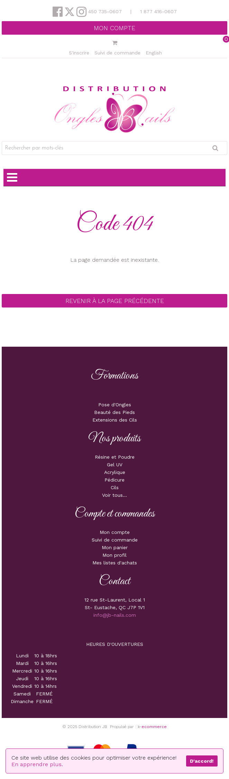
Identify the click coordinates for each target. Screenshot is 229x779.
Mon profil (114, 555)
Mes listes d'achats (114, 562)
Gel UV (114, 464)
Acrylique (114, 472)
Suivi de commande (117, 52)
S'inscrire (79, 52)
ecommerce (154, 726)
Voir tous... (114, 495)
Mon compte (114, 28)
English (154, 52)
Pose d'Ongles (114, 404)
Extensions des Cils (114, 420)
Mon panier (115, 547)
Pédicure (114, 480)
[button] (114, 43)
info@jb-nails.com (114, 615)
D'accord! (201, 761)
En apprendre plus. (37, 764)
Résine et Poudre (115, 457)
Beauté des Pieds (114, 412)
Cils (115, 487)
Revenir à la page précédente (114, 300)
